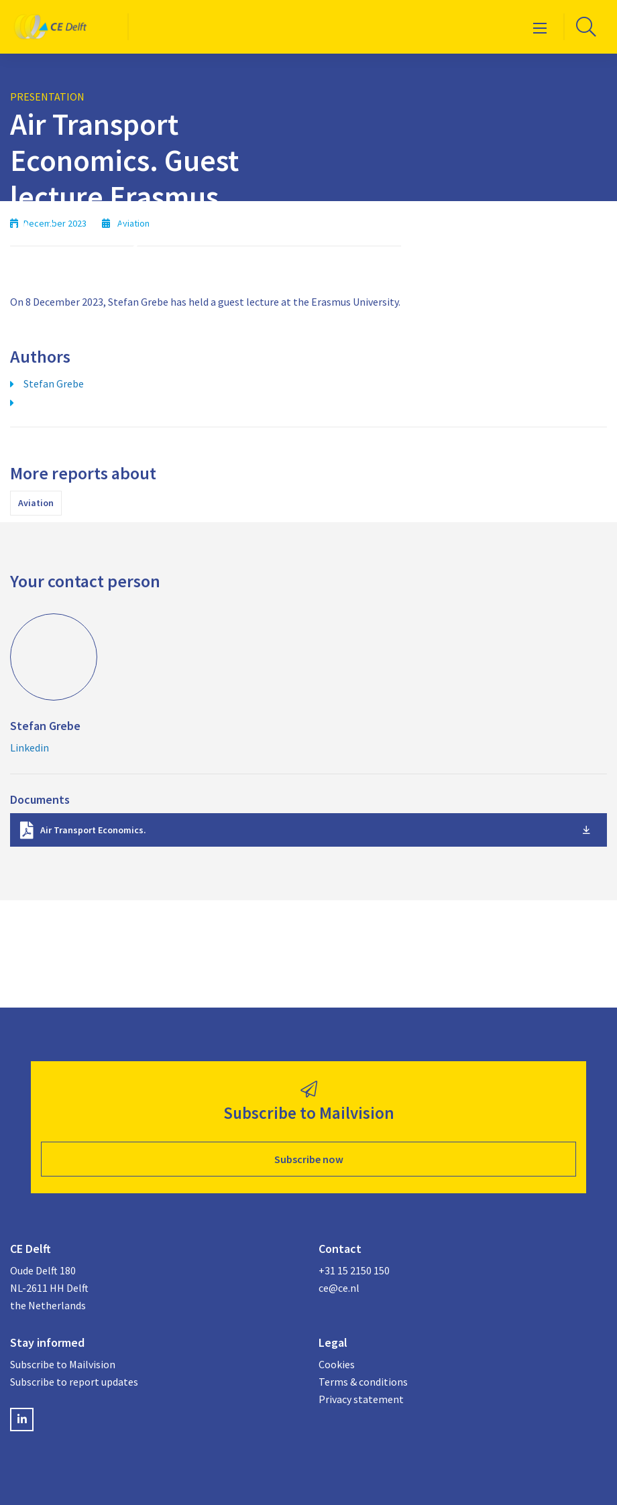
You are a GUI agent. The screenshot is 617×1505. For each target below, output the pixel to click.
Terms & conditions (363, 1381)
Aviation (36, 503)
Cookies (337, 1364)
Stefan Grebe (53, 383)
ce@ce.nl (339, 1288)
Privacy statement (361, 1399)
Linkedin (29, 747)
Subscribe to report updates (74, 1381)
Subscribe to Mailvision (62, 1364)
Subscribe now (308, 1159)
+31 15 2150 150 (354, 1270)
